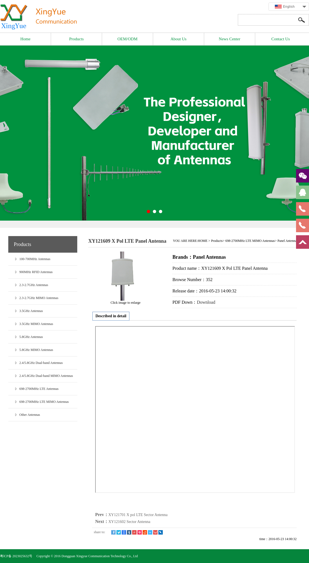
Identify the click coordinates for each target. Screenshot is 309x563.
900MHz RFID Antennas (36, 272)
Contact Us (280, 39)
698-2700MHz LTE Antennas (38, 389)
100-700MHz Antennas (34, 259)
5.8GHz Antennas (31, 337)
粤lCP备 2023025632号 (16, 556)
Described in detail (110, 316)
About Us (179, 39)
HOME (202, 241)
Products (76, 39)
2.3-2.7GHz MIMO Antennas (38, 298)
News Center (229, 39)
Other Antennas (29, 415)
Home (25, 39)
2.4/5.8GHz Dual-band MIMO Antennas (46, 376)
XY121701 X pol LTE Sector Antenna (138, 515)
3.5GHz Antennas (31, 311)
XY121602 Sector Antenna (129, 522)
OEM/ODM (128, 39)
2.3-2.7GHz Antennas (33, 285)
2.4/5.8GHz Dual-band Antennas (41, 363)
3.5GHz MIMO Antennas (36, 324)
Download (206, 302)
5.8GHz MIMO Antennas (36, 350)
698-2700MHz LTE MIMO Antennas (44, 402)
